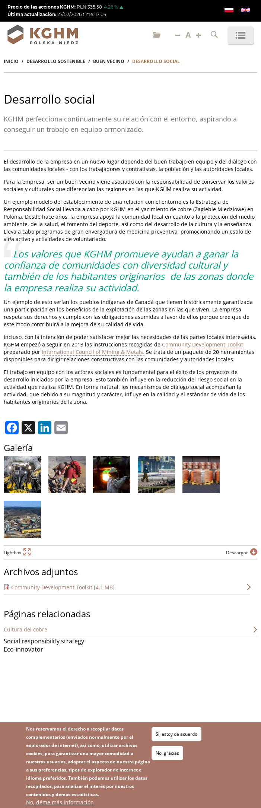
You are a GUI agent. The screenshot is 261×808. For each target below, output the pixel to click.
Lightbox (12, 552)
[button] (22, 474)
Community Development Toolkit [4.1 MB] (63, 587)
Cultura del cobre (25, 629)
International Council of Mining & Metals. (93, 351)
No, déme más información (60, 802)
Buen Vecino (108, 61)
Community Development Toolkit (202, 344)
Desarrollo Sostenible (55, 61)
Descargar (237, 552)
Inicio (11, 61)
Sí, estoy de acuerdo (176, 734)
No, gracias (167, 753)
